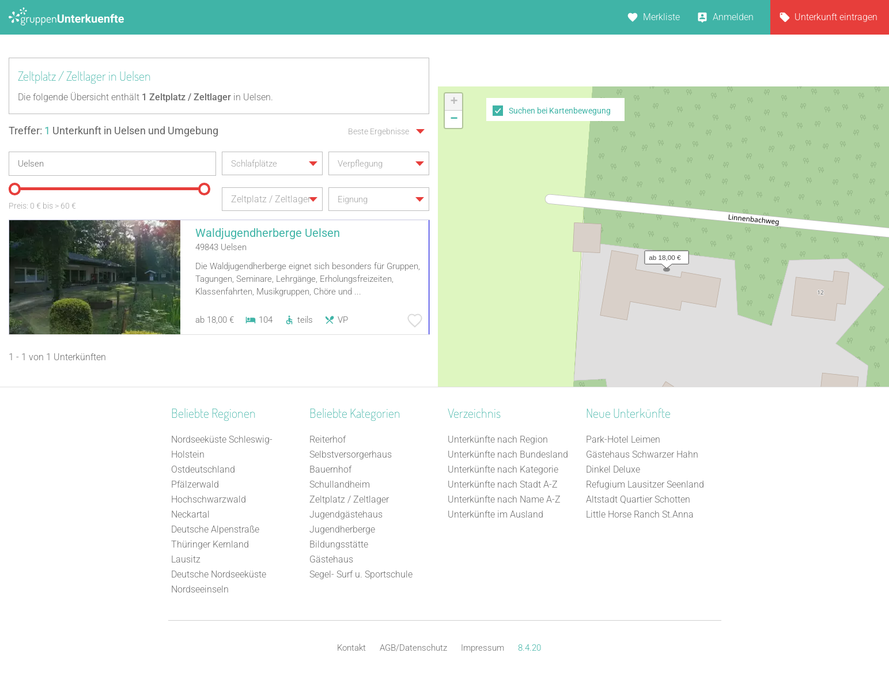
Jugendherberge (342, 529)
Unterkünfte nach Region (498, 439)
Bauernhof (330, 469)
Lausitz (186, 559)
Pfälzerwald (195, 484)
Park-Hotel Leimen (623, 439)
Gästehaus (331, 559)
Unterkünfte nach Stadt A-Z (503, 484)
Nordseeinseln (200, 589)
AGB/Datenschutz (413, 648)
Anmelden (733, 17)
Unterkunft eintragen (836, 17)
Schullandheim (339, 484)
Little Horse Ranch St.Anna (640, 514)
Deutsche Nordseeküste (218, 574)
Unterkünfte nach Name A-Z (504, 499)
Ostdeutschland (203, 469)
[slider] (14, 189)
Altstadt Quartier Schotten (638, 499)
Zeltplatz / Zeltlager (349, 499)
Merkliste (661, 17)
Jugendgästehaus (346, 514)
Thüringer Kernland (210, 544)
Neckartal (190, 514)
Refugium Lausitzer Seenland (645, 484)
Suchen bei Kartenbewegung (560, 110)
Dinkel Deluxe (613, 469)
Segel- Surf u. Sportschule (361, 574)
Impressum (482, 648)
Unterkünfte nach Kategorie (503, 469)
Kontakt (351, 648)
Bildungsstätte (338, 544)
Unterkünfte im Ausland (495, 514)
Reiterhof (327, 439)
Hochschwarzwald (208, 499)
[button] (664, 255)
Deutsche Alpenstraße (215, 529)
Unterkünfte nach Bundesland (508, 454)
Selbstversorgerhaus (350, 454)
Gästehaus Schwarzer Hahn (642, 454)
